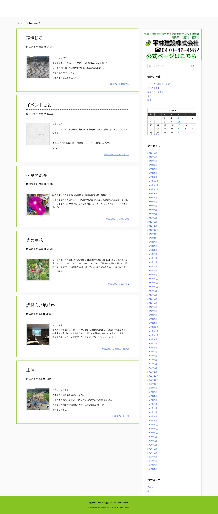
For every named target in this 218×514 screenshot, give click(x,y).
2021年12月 (152, 230)
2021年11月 (152, 234)
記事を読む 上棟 (120, 416)
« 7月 (149, 134)
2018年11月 (152, 380)
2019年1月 (152, 372)
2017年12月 (152, 424)
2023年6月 (152, 157)
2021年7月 (152, 250)
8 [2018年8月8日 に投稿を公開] (164, 122)
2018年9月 (152, 388)
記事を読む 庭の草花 (118, 284)
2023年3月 (152, 169)
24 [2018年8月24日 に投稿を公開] (179, 129)
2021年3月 (152, 266)
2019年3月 (152, 364)
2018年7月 (152, 396)
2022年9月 (152, 193)
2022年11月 (152, 185)
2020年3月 (152, 315)
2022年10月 (152, 189)
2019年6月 (152, 351)
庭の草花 (34, 240)
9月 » (156, 134)
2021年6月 (152, 254)
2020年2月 (152, 319)
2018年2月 (152, 416)
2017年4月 (152, 457)
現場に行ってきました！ (158, 92)
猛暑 (149, 100)
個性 (149, 96)
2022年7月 (152, 201)
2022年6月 (152, 205)
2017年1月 (152, 469)
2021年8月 (152, 246)
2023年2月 (152, 173)
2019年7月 (152, 347)
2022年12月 (152, 181)
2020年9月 (152, 291)
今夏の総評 (36, 175)
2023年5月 (152, 161)
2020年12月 (152, 278)
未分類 (49, 379)
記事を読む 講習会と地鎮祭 (115, 349)
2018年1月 (152, 420)
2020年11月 (152, 282)
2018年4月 (152, 408)
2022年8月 (152, 197)
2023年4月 (152, 165)
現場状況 (34, 38)
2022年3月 (152, 218)
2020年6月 (152, 303)
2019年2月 (152, 368)
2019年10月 (152, 335)
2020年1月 (152, 323)
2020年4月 (152, 311)
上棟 (30, 370)
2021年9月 (152, 242)
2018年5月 (152, 404)
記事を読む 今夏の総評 (117, 219)
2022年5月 (152, 209)
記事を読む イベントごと (116, 154)
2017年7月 (152, 445)
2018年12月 (152, 376)
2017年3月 (152, 461)
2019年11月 (152, 331)
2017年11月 (152, 428)
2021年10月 (152, 238)
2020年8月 (152, 295)
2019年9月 (152, 339)
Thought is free (124, 507)
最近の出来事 (153, 88)
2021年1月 (152, 274)
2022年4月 (152, 214)
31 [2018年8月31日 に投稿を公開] (179, 132)
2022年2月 (152, 222)
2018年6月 (152, 400)
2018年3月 (152, 412)
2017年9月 (152, 437)
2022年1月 (152, 226)
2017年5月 (152, 453)
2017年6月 (152, 449)
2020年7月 (152, 299)
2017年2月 (152, 465)
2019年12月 (152, 327)
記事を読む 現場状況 (118, 84)
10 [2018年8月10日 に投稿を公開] (179, 122)
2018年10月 (152, 384)
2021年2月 (152, 270)
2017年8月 (152, 441)
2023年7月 (152, 153)
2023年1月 (152, 177)
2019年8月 (152, 343)
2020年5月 (152, 307)
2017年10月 (152, 432)
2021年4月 (152, 262)
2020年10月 (152, 287)
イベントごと (39, 105)
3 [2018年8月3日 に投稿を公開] (178, 118)
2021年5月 (152, 258)
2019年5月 (152, 355)
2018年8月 (152, 392)
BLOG (50, 47)
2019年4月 (152, 359)
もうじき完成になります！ (159, 84)
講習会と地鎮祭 (40, 305)
